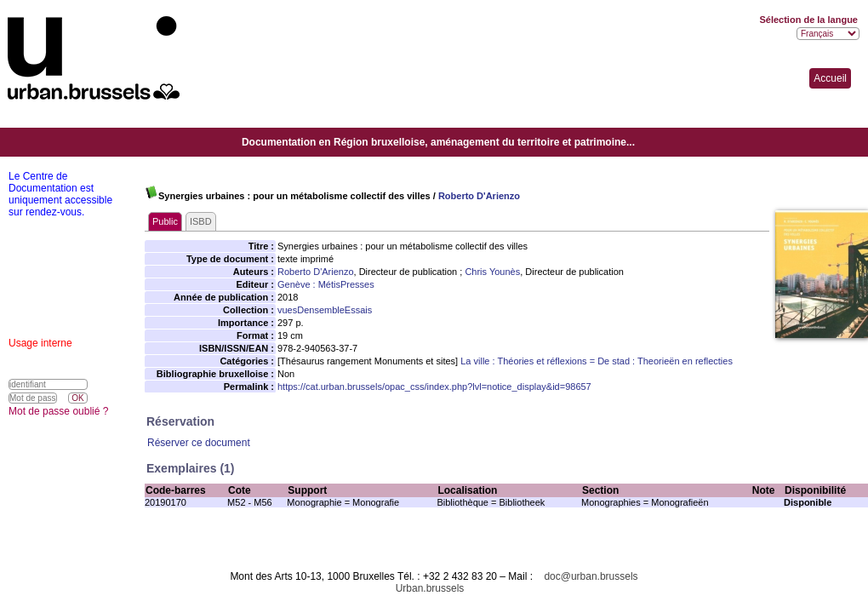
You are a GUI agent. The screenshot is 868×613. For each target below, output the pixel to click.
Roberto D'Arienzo (479, 196)
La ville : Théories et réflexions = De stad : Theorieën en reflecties (596, 361)
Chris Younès (492, 271)
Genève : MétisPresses (325, 284)
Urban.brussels (430, 588)
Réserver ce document (198, 443)
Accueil (830, 78)
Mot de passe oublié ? (58, 411)
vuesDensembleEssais (324, 310)
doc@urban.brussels (590, 576)
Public (165, 221)
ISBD (201, 221)
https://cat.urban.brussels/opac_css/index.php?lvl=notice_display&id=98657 (434, 386)
